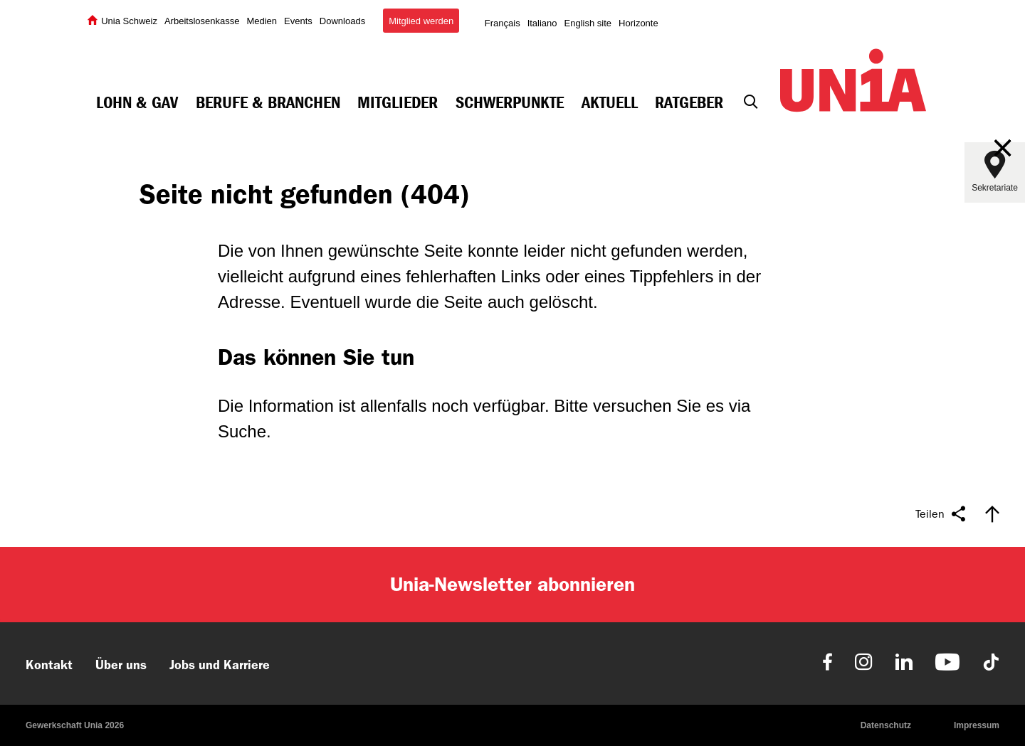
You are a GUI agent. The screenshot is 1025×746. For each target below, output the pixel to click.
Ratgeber (689, 102)
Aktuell (610, 102)
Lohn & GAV (137, 102)
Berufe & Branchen (268, 102)
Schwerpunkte (510, 102)
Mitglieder (397, 102)
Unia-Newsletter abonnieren (512, 584)
